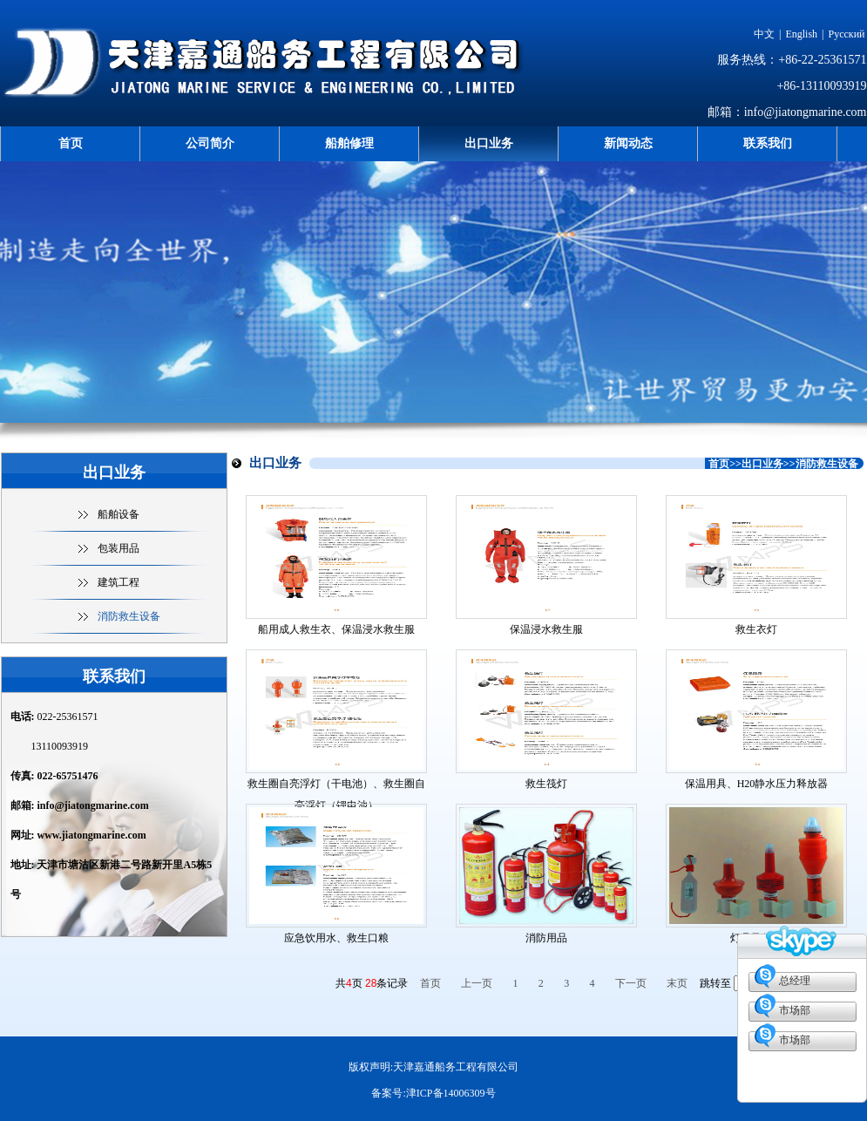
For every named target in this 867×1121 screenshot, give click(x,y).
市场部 (794, 1010)
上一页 (476, 983)
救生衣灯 (756, 629)
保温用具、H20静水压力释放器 (757, 784)
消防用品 (546, 938)
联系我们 (767, 143)
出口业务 (488, 143)
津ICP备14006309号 (451, 1093)
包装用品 (118, 548)
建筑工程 (118, 582)
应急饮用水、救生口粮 (336, 938)
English (801, 34)
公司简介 (210, 143)
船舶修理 (349, 143)
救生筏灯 (546, 784)
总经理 (794, 981)
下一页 (631, 983)
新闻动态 (628, 143)
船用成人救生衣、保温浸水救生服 (336, 629)
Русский (847, 34)
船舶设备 (118, 514)
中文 (764, 34)
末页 (677, 983)
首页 (70, 143)
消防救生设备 (129, 616)
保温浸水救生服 (546, 629)
